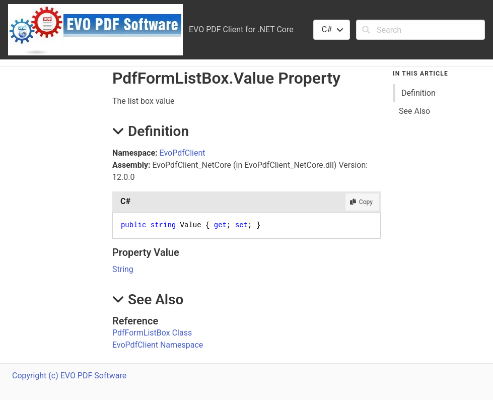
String (122, 269)
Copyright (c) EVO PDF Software (69, 375)
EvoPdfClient (182, 153)
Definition (418, 93)
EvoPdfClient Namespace (157, 345)
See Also (414, 111)
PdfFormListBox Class (152, 333)
